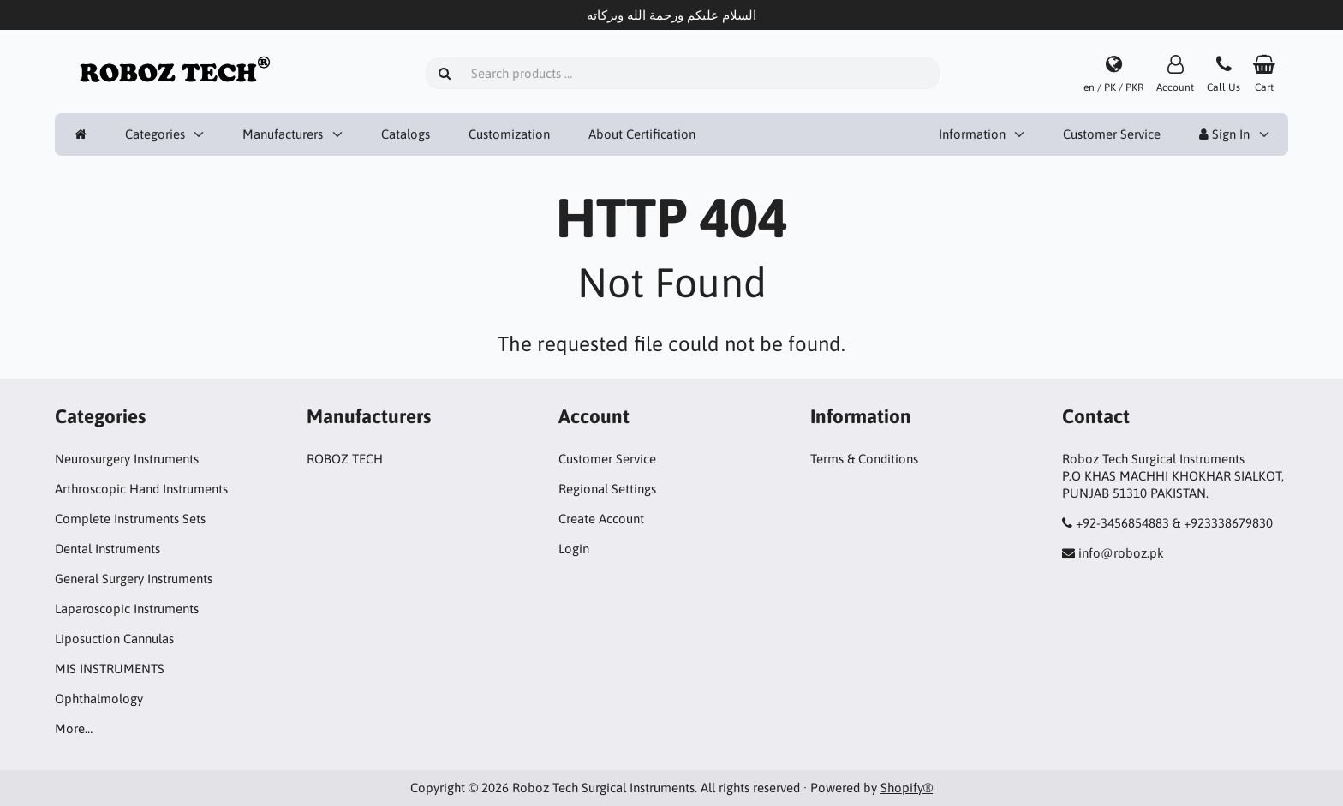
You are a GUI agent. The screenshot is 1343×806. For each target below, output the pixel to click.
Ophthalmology (99, 698)
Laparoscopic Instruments (127, 608)
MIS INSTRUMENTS (109, 668)
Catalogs (405, 134)
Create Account (601, 518)
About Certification (641, 134)
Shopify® (906, 787)
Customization (509, 134)
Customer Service (1112, 134)
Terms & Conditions (864, 458)
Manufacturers (282, 134)
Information (972, 134)
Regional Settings (607, 488)
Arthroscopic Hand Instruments (141, 488)
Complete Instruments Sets (130, 518)
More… (74, 728)
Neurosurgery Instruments (127, 458)
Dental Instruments (107, 548)
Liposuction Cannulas (114, 638)
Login (573, 548)
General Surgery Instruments (133, 578)
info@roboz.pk (1121, 553)
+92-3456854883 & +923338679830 (1174, 523)
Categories (155, 134)
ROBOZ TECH (345, 458)
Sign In (1224, 134)
